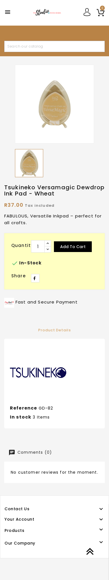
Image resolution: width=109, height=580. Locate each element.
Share (35, 278)
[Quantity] (38, 246)
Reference (23, 408)
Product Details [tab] (54, 330)
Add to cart (73, 246)
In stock (20, 417)
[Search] (54, 46)
